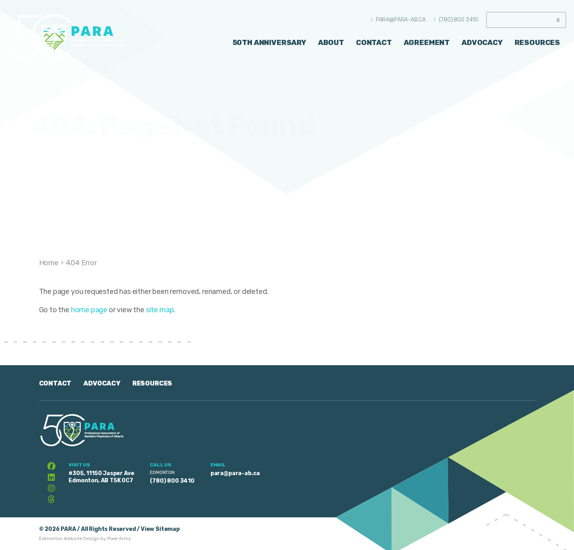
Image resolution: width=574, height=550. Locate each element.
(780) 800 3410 (458, 19)
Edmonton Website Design (69, 538)
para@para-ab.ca (401, 19)
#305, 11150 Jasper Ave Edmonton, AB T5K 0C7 (101, 477)
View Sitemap (160, 529)
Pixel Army (119, 538)
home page (89, 309)
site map (160, 309)
